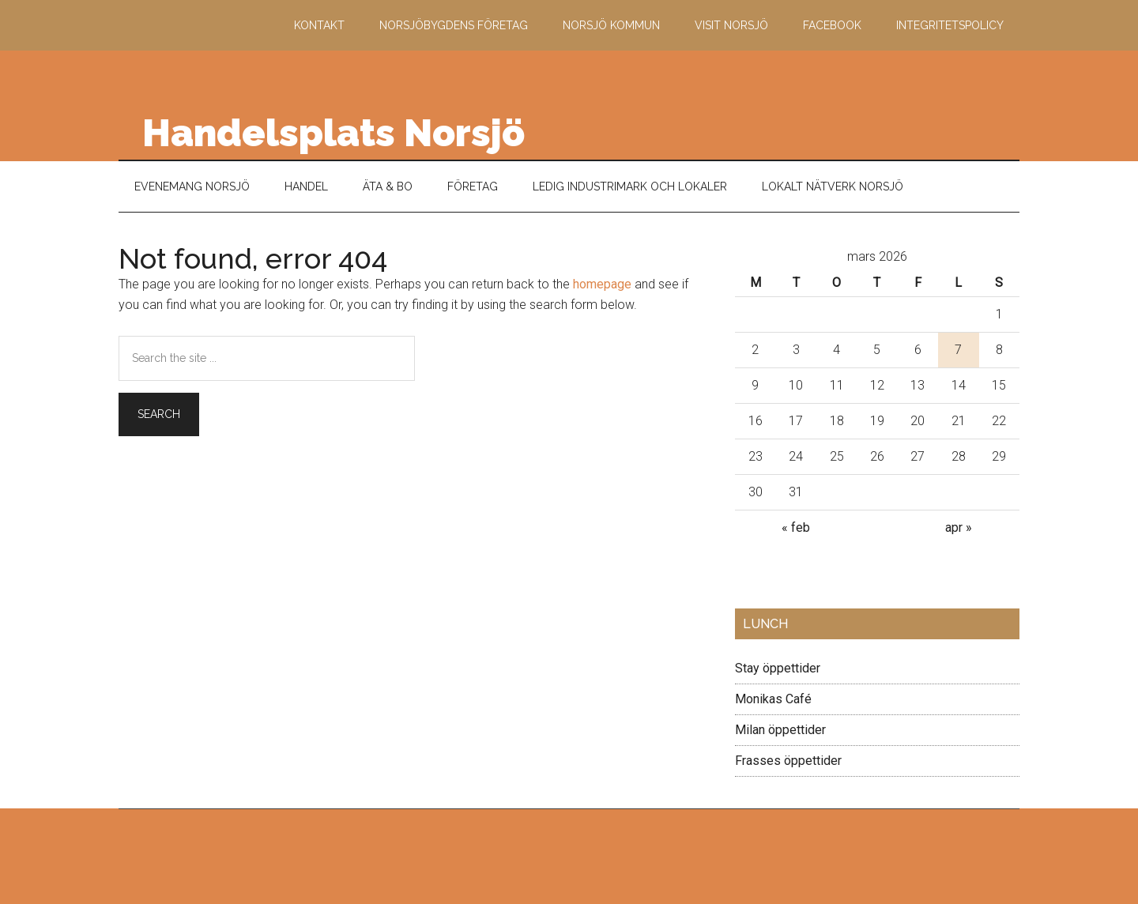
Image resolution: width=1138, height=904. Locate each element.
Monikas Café (773, 698)
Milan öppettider (780, 729)
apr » (958, 527)
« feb (796, 527)
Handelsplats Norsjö (333, 133)
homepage (602, 284)
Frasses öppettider (788, 760)
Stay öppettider (777, 668)
